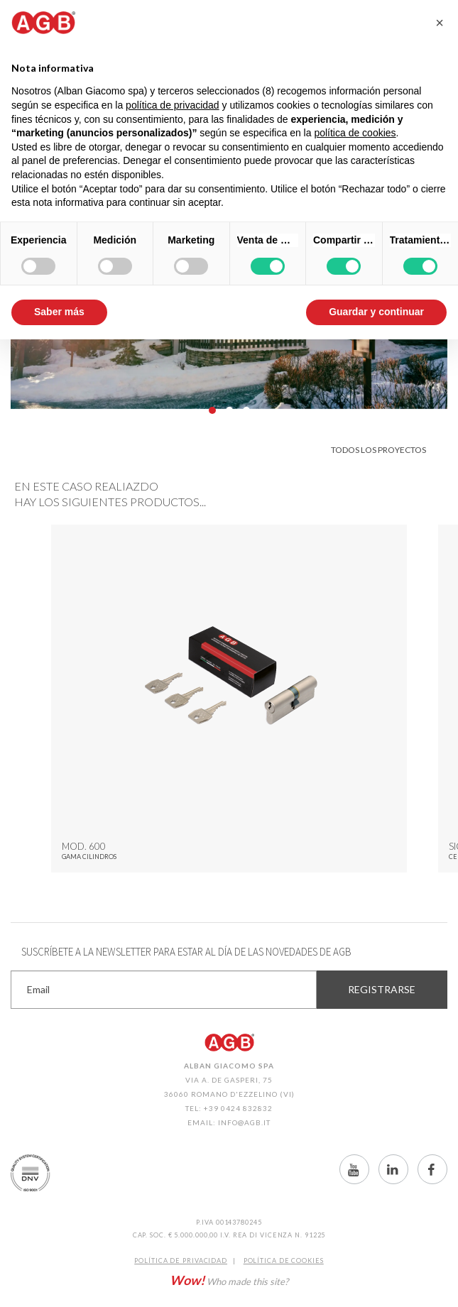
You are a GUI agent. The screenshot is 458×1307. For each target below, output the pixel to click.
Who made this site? (229, 1280)
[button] (439, 22)
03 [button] (246, 410)
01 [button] (212, 410)
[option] (229, 699)
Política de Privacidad (180, 1260)
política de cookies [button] (355, 132)
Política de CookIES (284, 1260)
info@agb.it (244, 1122)
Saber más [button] (59, 311)
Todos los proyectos (378, 449)
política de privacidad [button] (172, 105)
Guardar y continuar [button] (376, 311)
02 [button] (229, 410)
